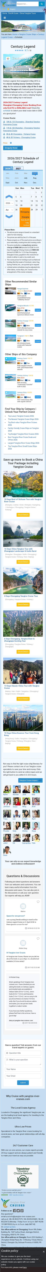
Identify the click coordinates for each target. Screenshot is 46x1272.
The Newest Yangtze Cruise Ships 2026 (23, 419)
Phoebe (7, 827)
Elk (17, 839)
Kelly (17, 827)
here (25, 1267)
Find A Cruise (13, 13)
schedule (6, 111)
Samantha (26, 839)
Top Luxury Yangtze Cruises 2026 (21, 416)
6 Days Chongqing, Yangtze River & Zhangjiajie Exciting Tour (19, 640)
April (36, 815)
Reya (36, 827)
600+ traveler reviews (16, 1195)
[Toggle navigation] (4, 17)
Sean (7, 851)
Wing (26, 802)
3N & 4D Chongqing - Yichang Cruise (21, 134)
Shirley (26, 827)
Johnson (7, 802)
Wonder (17, 790)
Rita (36, 790)
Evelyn (26, 815)
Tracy (7, 815)
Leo (17, 815)
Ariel (36, 802)
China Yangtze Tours (28, 13)
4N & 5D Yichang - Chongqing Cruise (21, 137)
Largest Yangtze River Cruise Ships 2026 (23, 443)
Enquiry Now (11, 148)
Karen (7, 790)
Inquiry (11, 9)
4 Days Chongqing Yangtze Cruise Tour (21, 596)
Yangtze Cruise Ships (27, 34)
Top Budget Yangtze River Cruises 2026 (23, 434)
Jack (26, 790)
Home (4, 13)
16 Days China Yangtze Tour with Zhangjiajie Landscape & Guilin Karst (20, 550)
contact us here (9, 1227)
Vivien (17, 802)
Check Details (23, 515)
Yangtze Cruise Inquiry (28, 780)
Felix (36, 839)
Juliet (7, 839)
